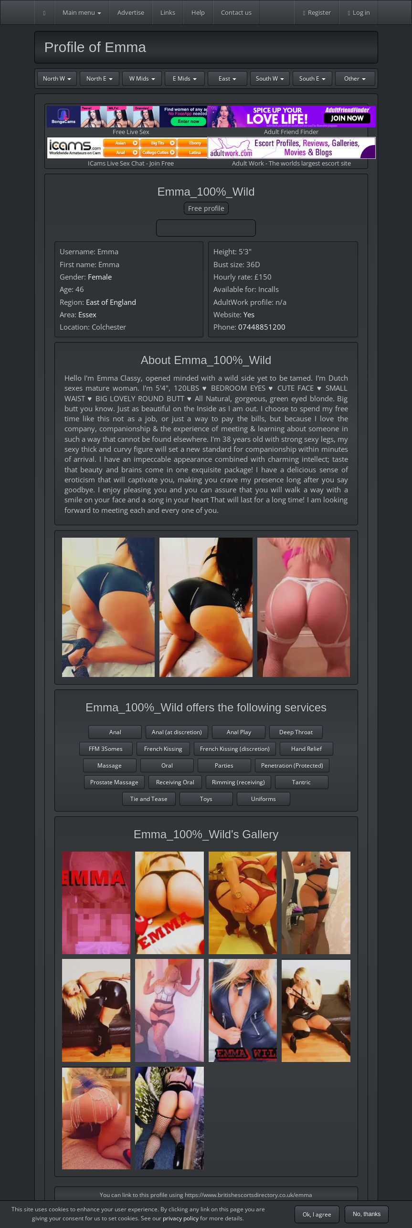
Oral (167, 765)
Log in (358, 12)
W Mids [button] (142, 78)
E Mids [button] (185, 78)
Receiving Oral (175, 782)
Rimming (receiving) (238, 782)
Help (198, 12)
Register (316, 12)
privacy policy (181, 1218)
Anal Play (239, 732)
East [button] (227, 78)
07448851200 (261, 327)
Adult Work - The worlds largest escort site (291, 152)
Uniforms (263, 799)
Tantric (301, 782)
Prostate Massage (114, 782)
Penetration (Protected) (292, 765)
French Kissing (163, 749)
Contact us (236, 12)
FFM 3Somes (106, 749)
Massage (109, 765)
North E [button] (99, 78)
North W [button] (57, 78)
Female (100, 276)
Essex (87, 314)
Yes (248, 314)
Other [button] (355, 78)
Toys (206, 799)
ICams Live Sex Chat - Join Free (131, 152)
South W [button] (270, 78)
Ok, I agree (317, 1214)
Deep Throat (296, 732)
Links (167, 12)
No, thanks (366, 1214)
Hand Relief (306, 749)
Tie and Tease (149, 799)
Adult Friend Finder (291, 121)
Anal (115, 732)
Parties (224, 765)
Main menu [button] (82, 12)
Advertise (130, 12)
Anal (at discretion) (177, 732)
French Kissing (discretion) (235, 749)
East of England (111, 302)
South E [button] (312, 78)
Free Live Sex (131, 121)
